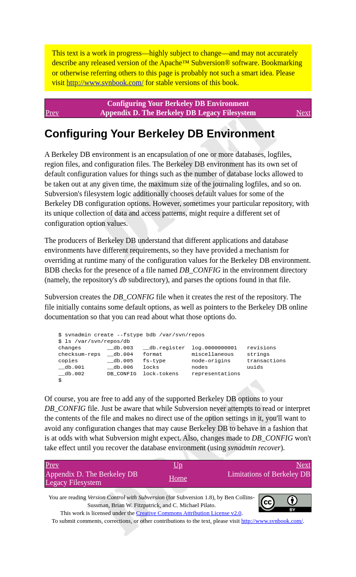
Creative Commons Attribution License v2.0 (189, 520)
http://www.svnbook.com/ (105, 83)
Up (178, 472)
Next (303, 113)
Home (178, 486)
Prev (52, 113)
